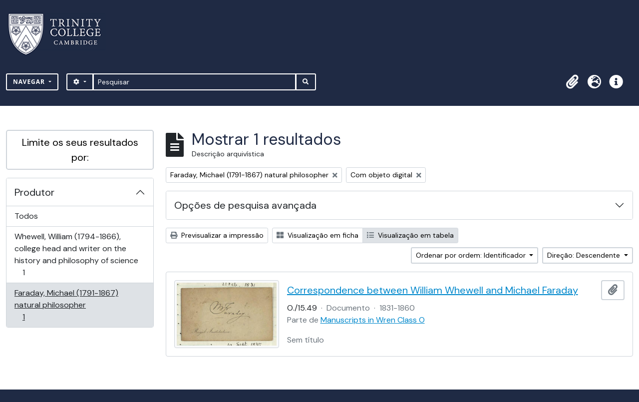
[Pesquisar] (194, 81)
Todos (26, 216)
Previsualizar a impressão (217, 235)
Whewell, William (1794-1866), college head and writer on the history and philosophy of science (76, 254)
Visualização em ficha (317, 235)
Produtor (34, 192)
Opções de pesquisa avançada (245, 205)
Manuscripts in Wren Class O (372, 320)
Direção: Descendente (584, 255)
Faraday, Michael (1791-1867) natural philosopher (66, 305)
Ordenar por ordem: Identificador (472, 255)
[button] (572, 82)
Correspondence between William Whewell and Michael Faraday (432, 290)
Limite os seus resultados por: (80, 150)
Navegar (30, 81)
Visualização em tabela (410, 235)
